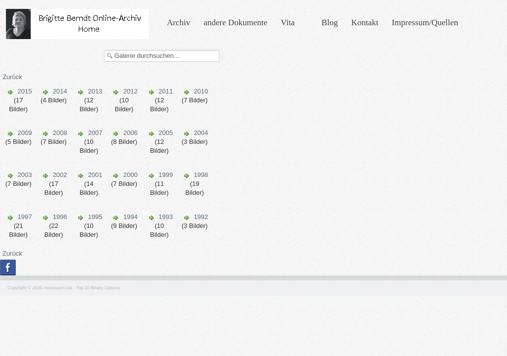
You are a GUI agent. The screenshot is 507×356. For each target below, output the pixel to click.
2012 (130, 91)
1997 (24, 217)
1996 (60, 217)
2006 (130, 132)
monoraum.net (58, 287)
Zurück (12, 77)
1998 (201, 174)
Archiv (178, 22)
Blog (329, 22)
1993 (165, 217)
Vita (288, 22)
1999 (165, 174)
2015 (24, 91)
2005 (165, 132)
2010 (201, 91)
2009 (24, 132)
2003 (24, 174)
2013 (95, 91)
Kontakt (364, 22)
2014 (60, 91)
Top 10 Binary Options (98, 287)
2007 (95, 132)
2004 (201, 132)
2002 (60, 174)
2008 (60, 132)
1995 (95, 217)
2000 (130, 174)
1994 (130, 217)
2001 (95, 174)
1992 (201, 217)
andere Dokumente (235, 22)
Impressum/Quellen (425, 22)
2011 (165, 91)
